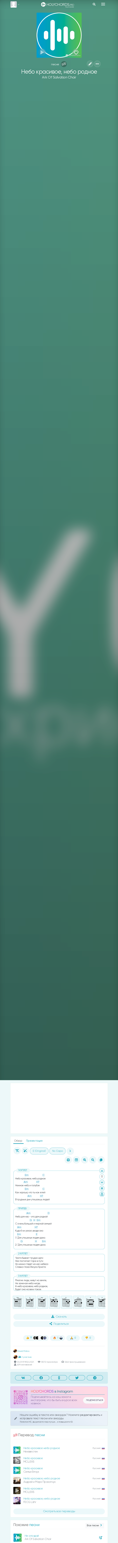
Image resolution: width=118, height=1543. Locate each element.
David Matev (21, 1351)
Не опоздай (32, 1536)
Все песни (95, 1525)
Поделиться (59, 1323)
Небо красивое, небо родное (41, 1478)
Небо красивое (33, 1458)
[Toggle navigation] (103, 4)
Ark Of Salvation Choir (59, 77)
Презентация (34, 1140)
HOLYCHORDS (42, 1391)
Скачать (59, 1316)
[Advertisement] (59, 1108)
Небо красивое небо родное (41, 1448)
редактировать (90, 1415)
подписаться (94, 1400)
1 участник (25, 1357)
